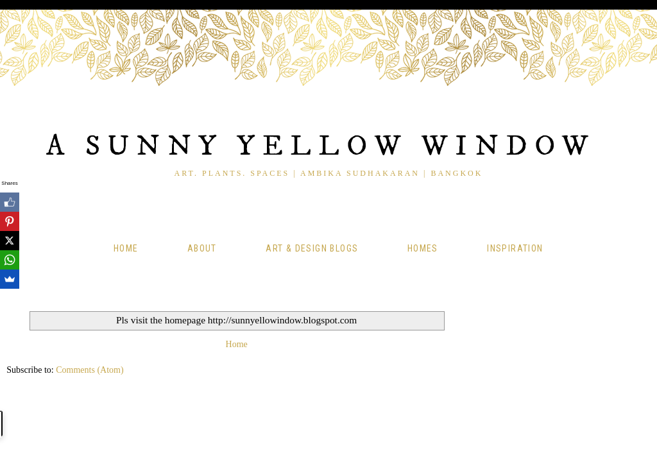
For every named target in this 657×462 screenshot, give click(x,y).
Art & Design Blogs (312, 248)
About (202, 248)
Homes (422, 248)
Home (126, 248)
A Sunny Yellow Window (320, 146)
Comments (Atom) (89, 370)
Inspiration (515, 248)
